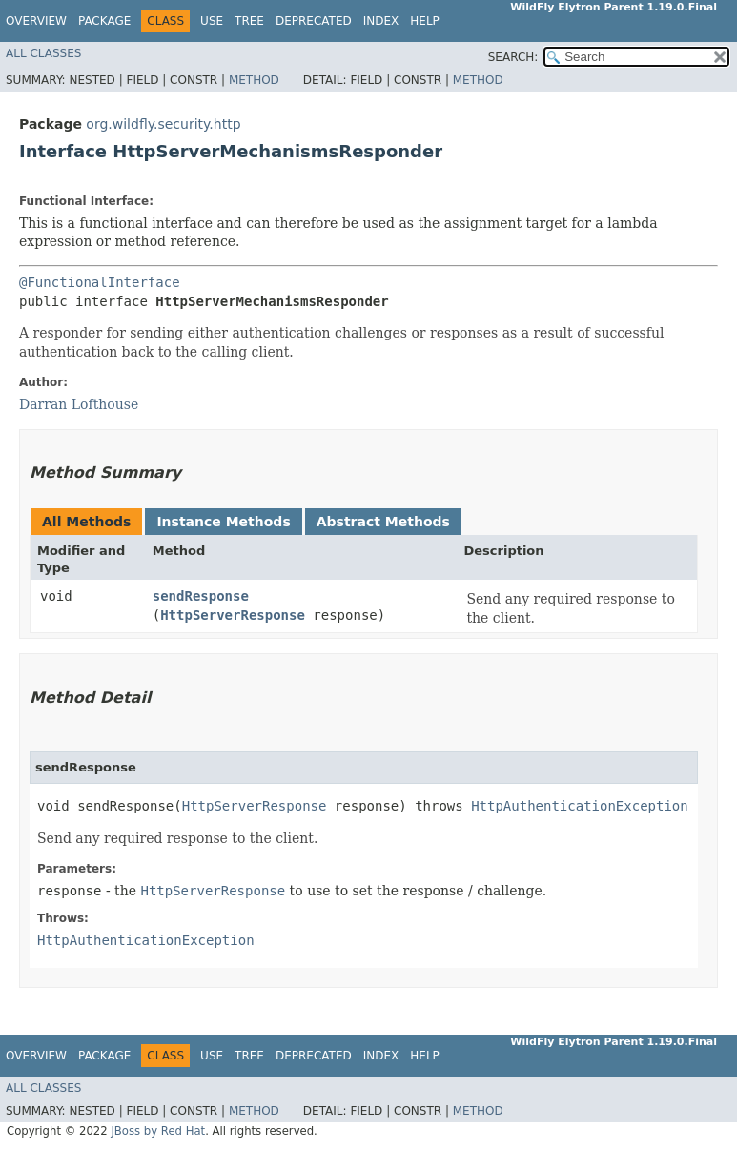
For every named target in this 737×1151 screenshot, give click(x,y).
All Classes (43, 53)
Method (254, 80)
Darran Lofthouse (78, 404)
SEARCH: (513, 57)
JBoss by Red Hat (158, 1131)
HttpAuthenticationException (579, 805)
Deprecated (314, 21)
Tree (249, 21)
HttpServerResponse (232, 615)
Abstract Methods (383, 521)
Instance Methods (223, 521)
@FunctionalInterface (99, 282)
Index (381, 21)
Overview (36, 21)
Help (425, 21)
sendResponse (201, 596)
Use (211, 21)
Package (104, 21)
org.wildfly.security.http (163, 124)
